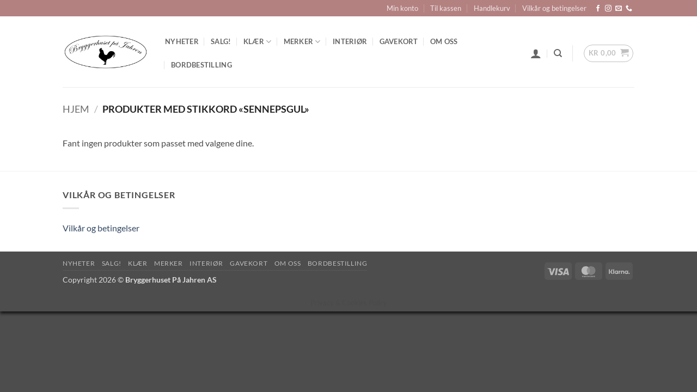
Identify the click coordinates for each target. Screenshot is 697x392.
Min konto (402, 8)
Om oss (444, 41)
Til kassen (445, 8)
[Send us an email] (618, 9)
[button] (535, 53)
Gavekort (399, 41)
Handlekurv (492, 8)
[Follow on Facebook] (598, 9)
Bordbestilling (201, 64)
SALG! (221, 41)
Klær (257, 41)
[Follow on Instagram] (608, 9)
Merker (302, 41)
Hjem (76, 109)
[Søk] (558, 53)
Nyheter (182, 41)
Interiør (350, 41)
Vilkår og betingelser (554, 8)
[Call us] (629, 9)
